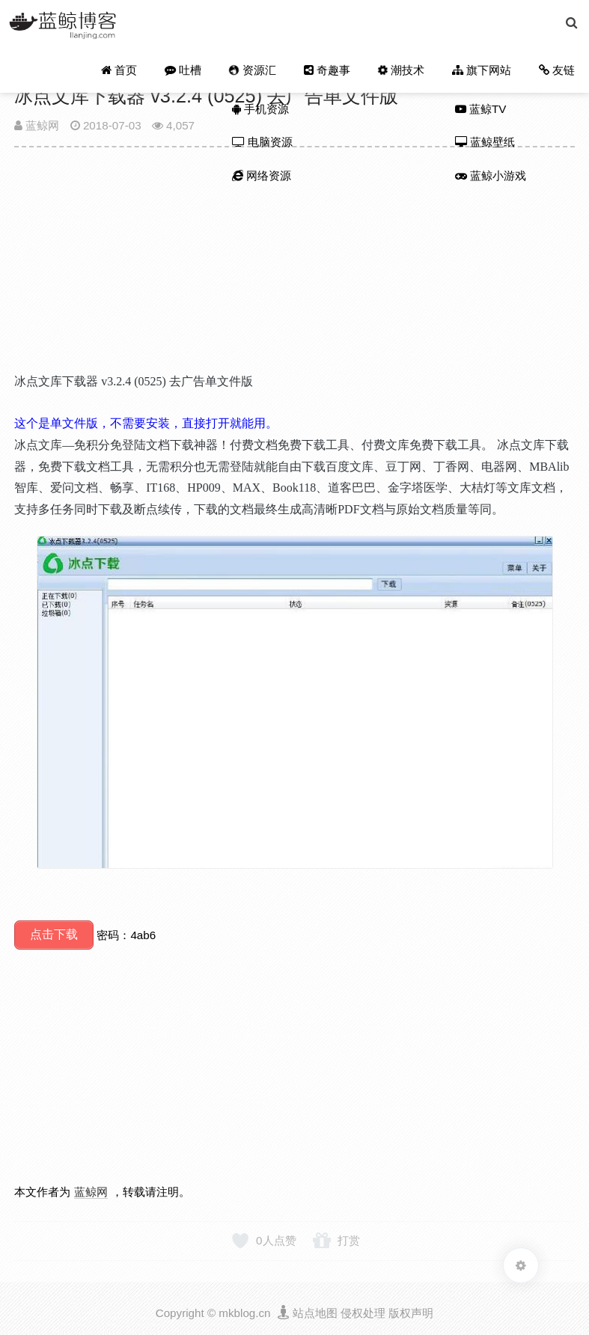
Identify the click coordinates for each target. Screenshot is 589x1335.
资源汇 (254, 71)
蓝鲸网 (36, 125)
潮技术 (401, 71)
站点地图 (315, 1310)
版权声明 (410, 1310)
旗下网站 (482, 71)
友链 (558, 71)
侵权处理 (363, 1310)
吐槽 (186, 71)
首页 (123, 71)
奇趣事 (329, 71)
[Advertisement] (294, 266)
